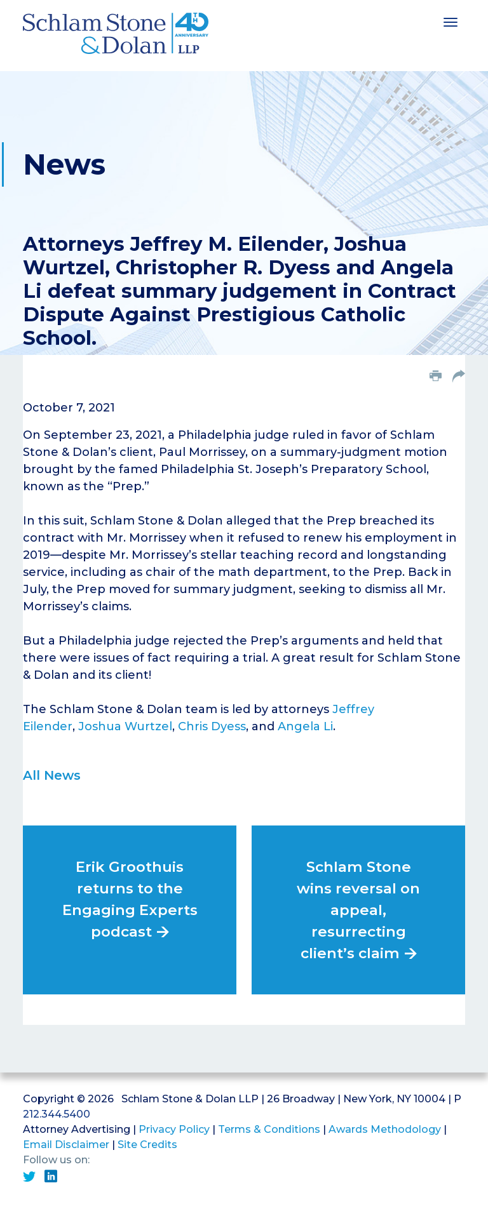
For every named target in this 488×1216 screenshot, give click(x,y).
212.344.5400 (56, 1114)
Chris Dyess (212, 726)
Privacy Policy (174, 1129)
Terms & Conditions (269, 1129)
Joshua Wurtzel (125, 726)
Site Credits (147, 1145)
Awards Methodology (385, 1129)
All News (52, 775)
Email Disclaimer (66, 1145)
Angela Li (305, 726)
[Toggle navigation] (450, 21)
